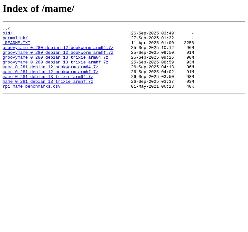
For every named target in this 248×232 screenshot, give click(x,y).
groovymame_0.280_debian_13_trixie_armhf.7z (55, 69)
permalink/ (15, 41)
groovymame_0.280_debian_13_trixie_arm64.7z (55, 64)
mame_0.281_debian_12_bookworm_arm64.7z (50, 75)
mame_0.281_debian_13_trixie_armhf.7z (48, 93)
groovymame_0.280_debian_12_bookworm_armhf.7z (58, 58)
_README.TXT (16, 46)
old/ (8, 35)
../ (6, 29)
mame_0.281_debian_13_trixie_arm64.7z (48, 87)
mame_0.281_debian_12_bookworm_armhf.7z (50, 81)
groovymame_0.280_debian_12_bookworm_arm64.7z (58, 52)
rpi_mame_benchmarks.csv (31, 99)
